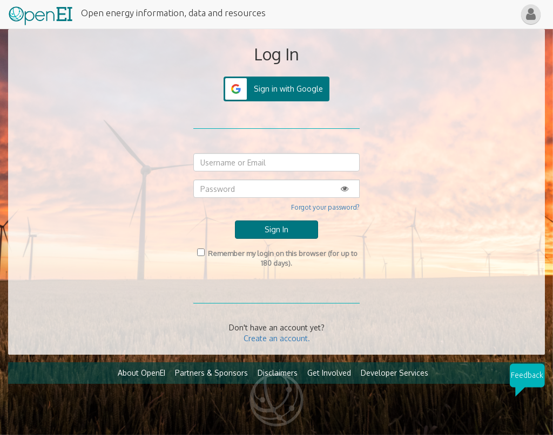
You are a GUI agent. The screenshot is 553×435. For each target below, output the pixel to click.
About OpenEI (141, 372)
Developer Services (394, 372)
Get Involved (329, 372)
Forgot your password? (325, 207)
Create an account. (277, 338)
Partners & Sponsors (211, 372)
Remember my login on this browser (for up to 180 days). (276, 258)
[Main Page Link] (40, 13)
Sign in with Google (288, 88)
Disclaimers (278, 372)
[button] (531, 14)
